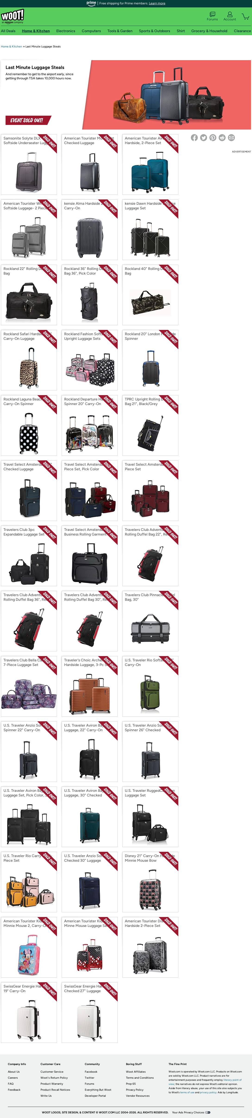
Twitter (89, 1077)
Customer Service (52, 1071)
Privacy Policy (134, 1089)
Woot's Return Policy (54, 1077)
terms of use (187, 1092)
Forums (212, 16)
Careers (13, 1077)
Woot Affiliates (136, 1071)
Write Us (46, 1095)
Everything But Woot (98, 1089)
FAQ (10, 1083)
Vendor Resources (138, 1095)
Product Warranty (52, 1083)
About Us (14, 1071)
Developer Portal (95, 1095)
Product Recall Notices (55, 1089)
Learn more (157, 3)
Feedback (14, 1089)
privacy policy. (208, 1092)
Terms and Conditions (140, 1077)
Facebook (91, 1071)
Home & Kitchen (11, 46)
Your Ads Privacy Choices (188, 1112)
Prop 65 (131, 1083)
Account (230, 16)
